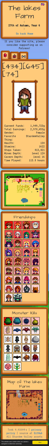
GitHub (38, 433)
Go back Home (24, 33)
